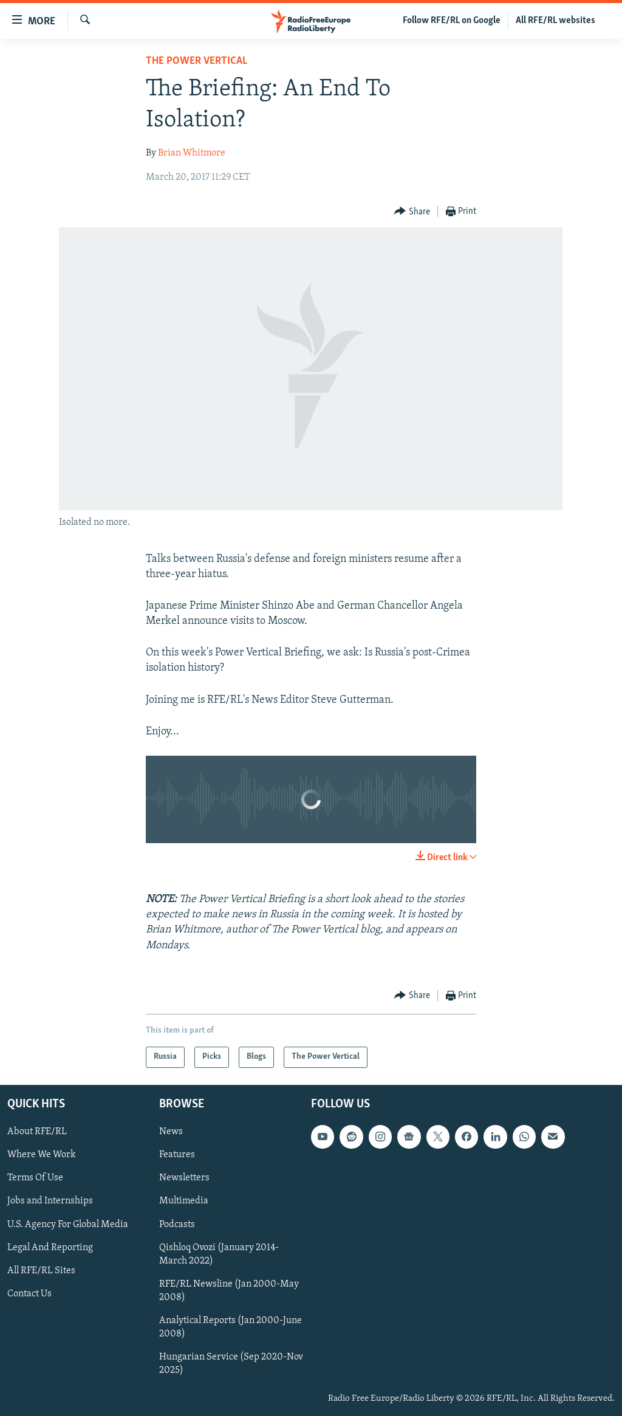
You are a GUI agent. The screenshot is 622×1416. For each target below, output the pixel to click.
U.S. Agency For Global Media (67, 1224)
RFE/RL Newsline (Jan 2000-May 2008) (229, 1290)
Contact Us (29, 1294)
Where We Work (41, 1155)
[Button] (412, 212)
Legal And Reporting (50, 1248)
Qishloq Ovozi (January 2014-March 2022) (219, 1254)
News (171, 1132)
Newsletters (184, 1178)
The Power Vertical (196, 61)
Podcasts (177, 1224)
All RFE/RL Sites (41, 1271)
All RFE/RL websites (555, 21)
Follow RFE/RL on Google (452, 21)
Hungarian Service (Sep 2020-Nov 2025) (231, 1363)
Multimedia (183, 1201)
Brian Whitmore (191, 153)
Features (177, 1155)
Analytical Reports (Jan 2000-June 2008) (230, 1327)
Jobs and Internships (50, 1201)
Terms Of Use (35, 1178)
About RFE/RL (37, 1132)
